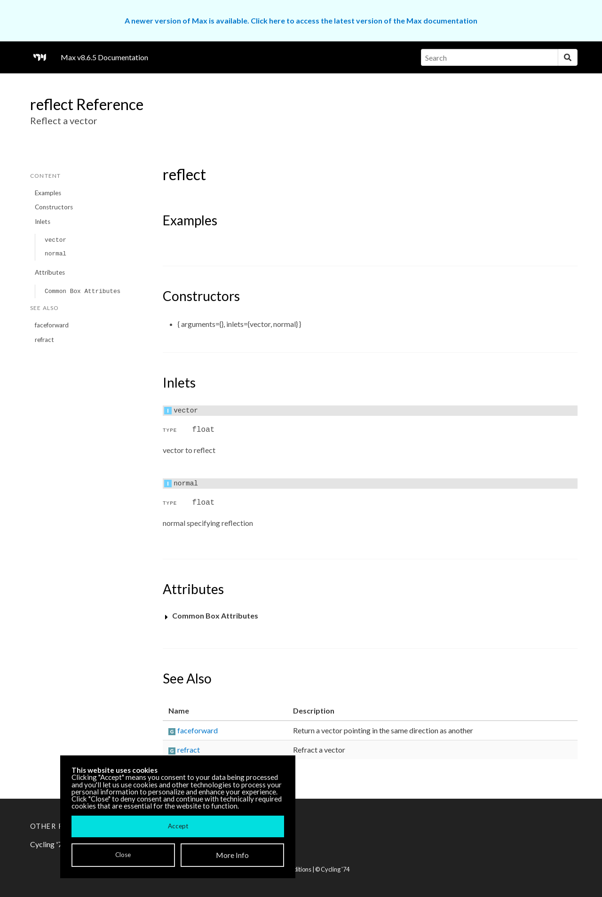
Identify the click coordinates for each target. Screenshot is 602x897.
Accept (178, 826)
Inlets (42, 221)
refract (44, 339)
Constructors (54, 207)
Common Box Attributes (82, 291)
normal (55, 253)
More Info (232, 854)
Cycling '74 (335, 869)
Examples (48, 193)
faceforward (52, 325)
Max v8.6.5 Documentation (104, 57)
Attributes (50, 272)
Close (123, 854)
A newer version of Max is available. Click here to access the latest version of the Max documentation (301, 20)
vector (55, 240)
